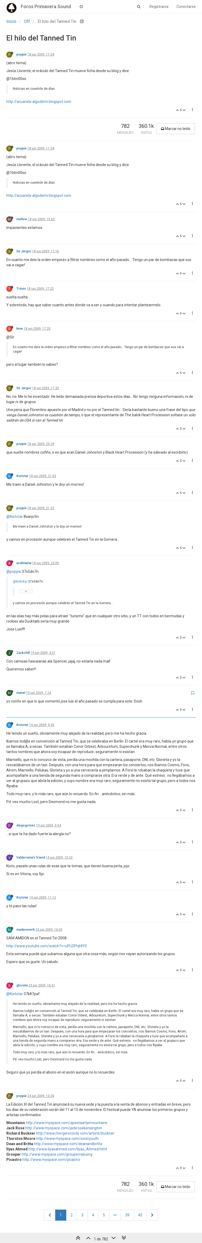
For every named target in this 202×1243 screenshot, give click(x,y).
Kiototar (22, 476)
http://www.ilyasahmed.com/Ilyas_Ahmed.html (67, 1149)
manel (20, 693)
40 (140, 1215)
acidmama (23, 563)
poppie (21, 54)
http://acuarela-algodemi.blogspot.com (38, 101)
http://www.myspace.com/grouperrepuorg (57, 1154)
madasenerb (25, 929)
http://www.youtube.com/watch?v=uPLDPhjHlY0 (46, 946)
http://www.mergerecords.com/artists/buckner (75, 1133)
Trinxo (21, 288)
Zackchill (23, 653)
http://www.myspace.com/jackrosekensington (63, 1128)
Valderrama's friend (30, 857)
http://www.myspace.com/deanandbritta (68, 1144)
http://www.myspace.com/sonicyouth (67, 1138)
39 (127, 1215)
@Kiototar (14, 516)
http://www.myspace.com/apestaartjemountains (66, 1123)
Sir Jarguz (23, 251)
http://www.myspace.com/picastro (51, 1159)
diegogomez (25, 825)
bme (19, 328)
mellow (21, 219)
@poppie (13, 571)
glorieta (22, 985)
